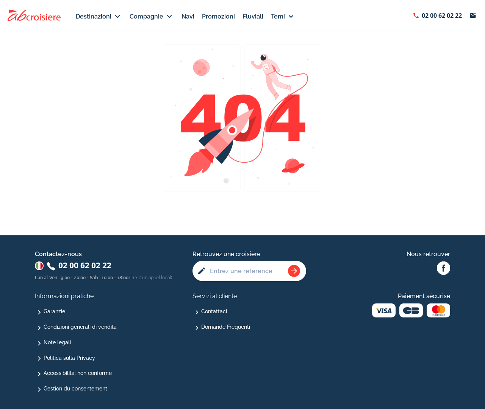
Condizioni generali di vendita (80, 327)
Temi (283, 16)
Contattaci (214, 311)
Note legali (57, 342)
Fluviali (252, 16)
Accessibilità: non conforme (78, 373)
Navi (187, 16)
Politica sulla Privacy (69, 358)
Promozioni (218, 16)
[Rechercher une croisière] (294, 271)
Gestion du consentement (75, 389)
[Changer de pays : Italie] (39, 265)
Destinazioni (99, 16)
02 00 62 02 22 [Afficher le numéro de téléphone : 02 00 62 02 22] (442, 15)
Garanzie (54, 311)
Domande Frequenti (225, 327)
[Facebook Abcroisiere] (443, 268)
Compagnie (152, 16)
